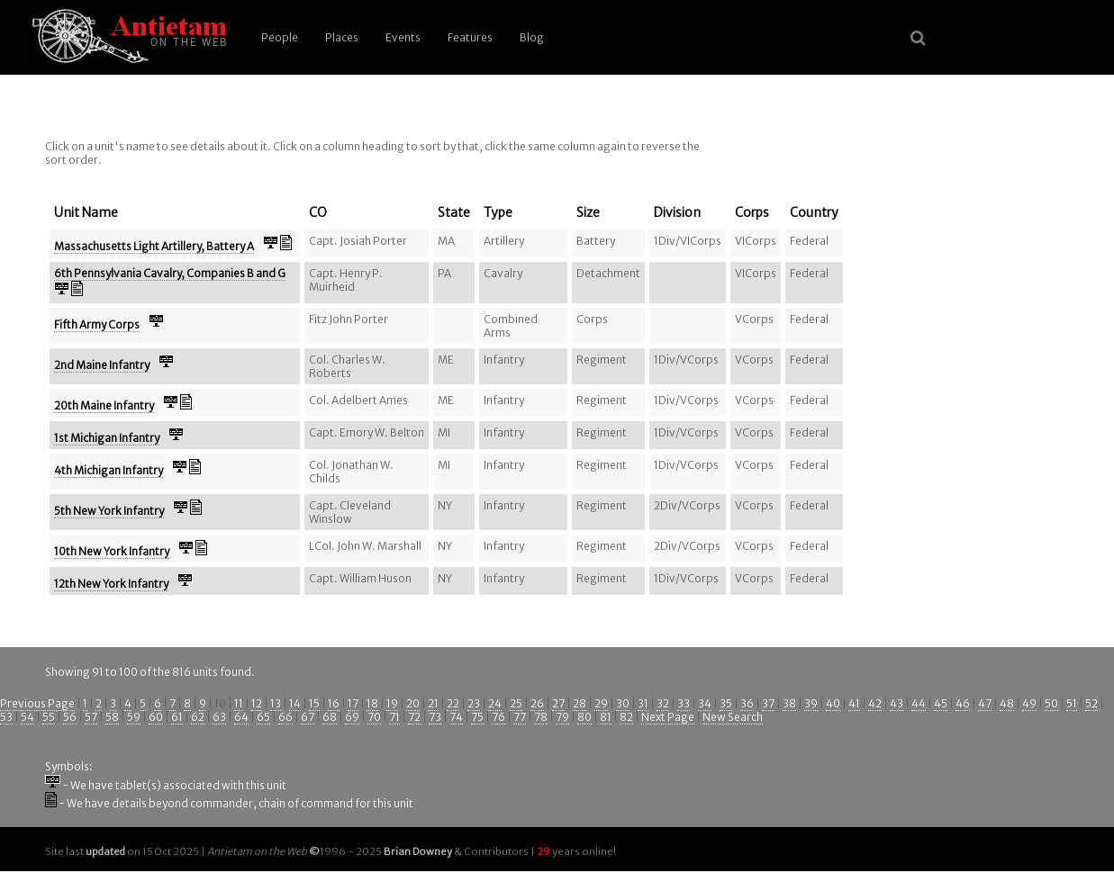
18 (372, 703)
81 (605, 717)
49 (1029, 703)
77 (519, 717)
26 (537, 703)
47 (985, 703)
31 (643, 703)
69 (352, 717)
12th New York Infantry (111, 583)
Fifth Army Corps (97, 324)
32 (663, 703)
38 (789, 703)
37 (768, 703)
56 (70, 717)
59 (133, 717)
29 (601, 703)
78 (541, 717)
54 (27, 717)
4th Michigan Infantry (108, 470)
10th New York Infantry (111, 551)
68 (329, 717)
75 (477, 717)
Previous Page (37, 703)
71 (394, 717)
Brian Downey (418, 851)
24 (495, 703)
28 (579, 703)
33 (683, 703)
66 (285, 717)
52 (1091, 703)
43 (896, 703)
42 (875, 703)
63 (219, 717)
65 (263, 717)
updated (105, 851)
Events (403, 37)
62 (197, 717)
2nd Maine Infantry (101, 365)
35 (726, 703)
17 (353, 703)
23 (473, 703)
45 (940, 703)
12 (256, 703)
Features (470, 37)
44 (918, 703)
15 (314, 703)
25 (516, 703)
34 (704, 703)
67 (307, 717)
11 (238, 703)
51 (1071, 703)
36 (747, 703)
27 (558, 703)
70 (374, 717)
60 (156, 717)
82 (626, 717)
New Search (732, 717)
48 (1007, 703)
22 (453, 703)
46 (963, 703)
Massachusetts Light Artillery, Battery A (154, 246)
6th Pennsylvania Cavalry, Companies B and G (169, 273)
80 (584, 717)
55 (48, 717)
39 (811, 703)
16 (334, 703)
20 (413, 703)
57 (91, 717)
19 (392, 703)
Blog (532, 37)
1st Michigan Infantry (106, 438)
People (279, 37)
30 (622, 703)
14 (295, 703)
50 (1051, 703)
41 (854, 703)
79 (562, 717)
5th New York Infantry (109, 511)
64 (241, 717)
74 (456, 717)
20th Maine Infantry (104, 405)
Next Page (667, 717)
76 (498, 717)
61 (177, 717)
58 (112, 717)
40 (833, 703)
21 (433, 703)
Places (341, 37)
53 (6, 717)
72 (414, 717)
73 (435, 717)
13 (275, 703)
